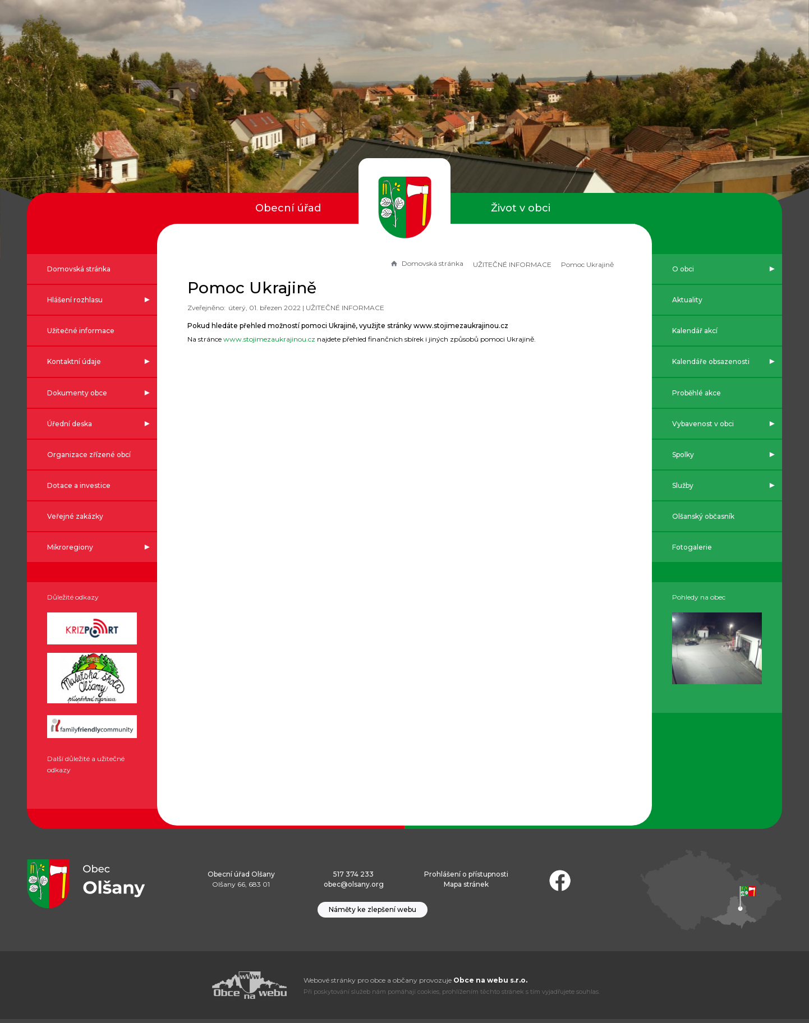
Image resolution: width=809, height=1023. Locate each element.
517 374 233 (353, 878)
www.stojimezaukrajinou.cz (274, 339)
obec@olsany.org (354, 887)
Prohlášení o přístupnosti (466, 878)
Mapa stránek (466, 887)
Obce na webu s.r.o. (490, 984)
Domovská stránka (422, 263)
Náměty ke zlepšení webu (372, 913)
